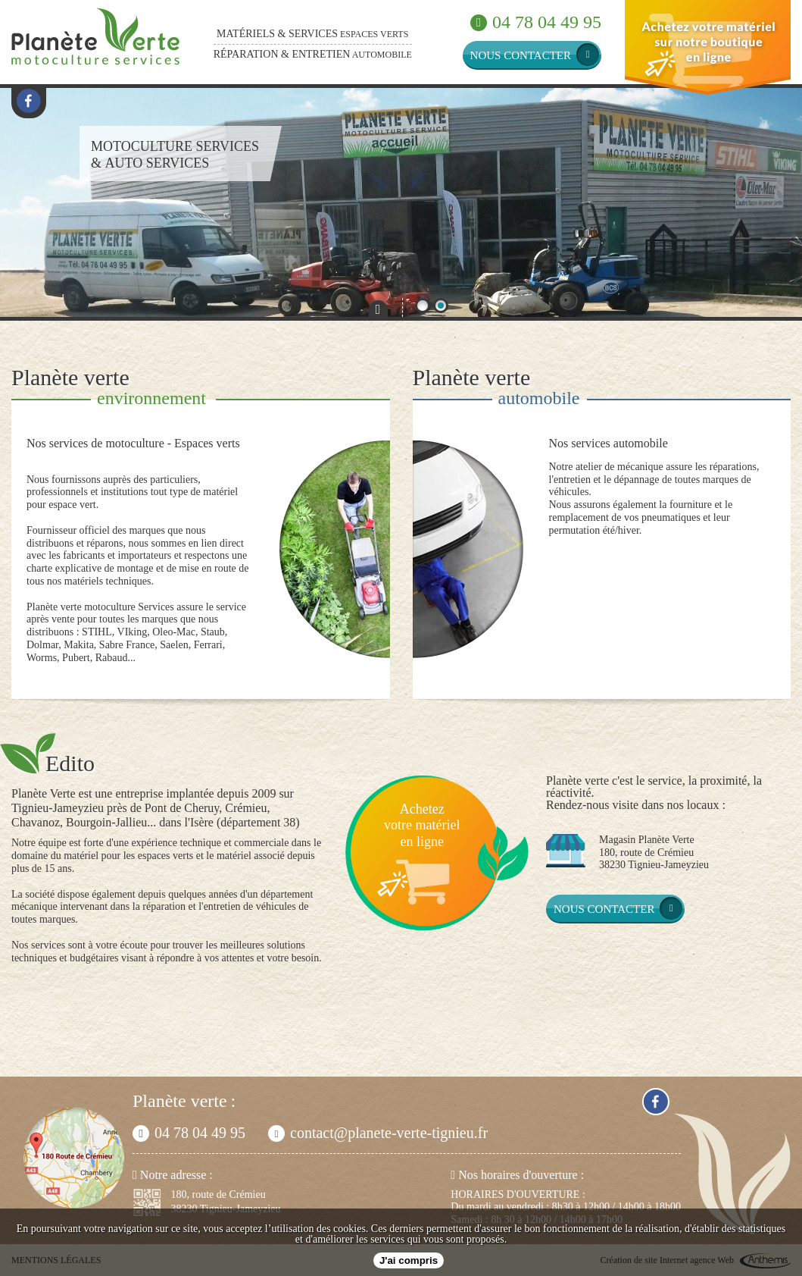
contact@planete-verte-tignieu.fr (378, 1133)
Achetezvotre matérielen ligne (422, 825)
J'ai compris (408, 1260)
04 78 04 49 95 (535, 22)
